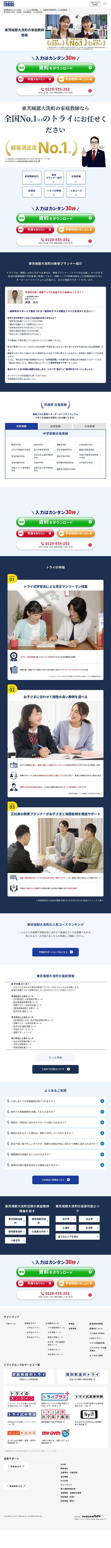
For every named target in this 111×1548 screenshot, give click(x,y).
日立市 (89, 1219)
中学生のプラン (33, 1332)
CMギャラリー (96, 1338)
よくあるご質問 (96, 1355)
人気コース (76, 192)
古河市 (89, 1227)
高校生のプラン (33, 1337)
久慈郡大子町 (39, 1231)
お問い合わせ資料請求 (95, 4)
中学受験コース (54, 1332)
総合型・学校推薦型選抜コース (56, 1343)
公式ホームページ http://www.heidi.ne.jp (90, 1519)
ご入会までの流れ (97, 1333)
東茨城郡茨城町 (39, 1220)
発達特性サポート (55, 1354)
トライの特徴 (54, 192)
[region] (55, 345)
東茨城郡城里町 (15, 1220)
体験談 (31, 192)
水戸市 (65, 1219)
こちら (33, 378)
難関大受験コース (55, 1337)
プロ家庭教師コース (56, 1327)
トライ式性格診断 (97, 1343)
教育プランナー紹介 (54, 178)
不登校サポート (54, 1349)
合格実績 (76, 179)
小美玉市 (15, 1240)
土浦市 (65, 1227)
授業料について (96, 1328)
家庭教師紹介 (32, 179)
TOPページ (11, 1323)
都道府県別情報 (96, 1323)
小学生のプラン (33, 1327)
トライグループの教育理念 (98, 1349)
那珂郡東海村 (15, 1231)
